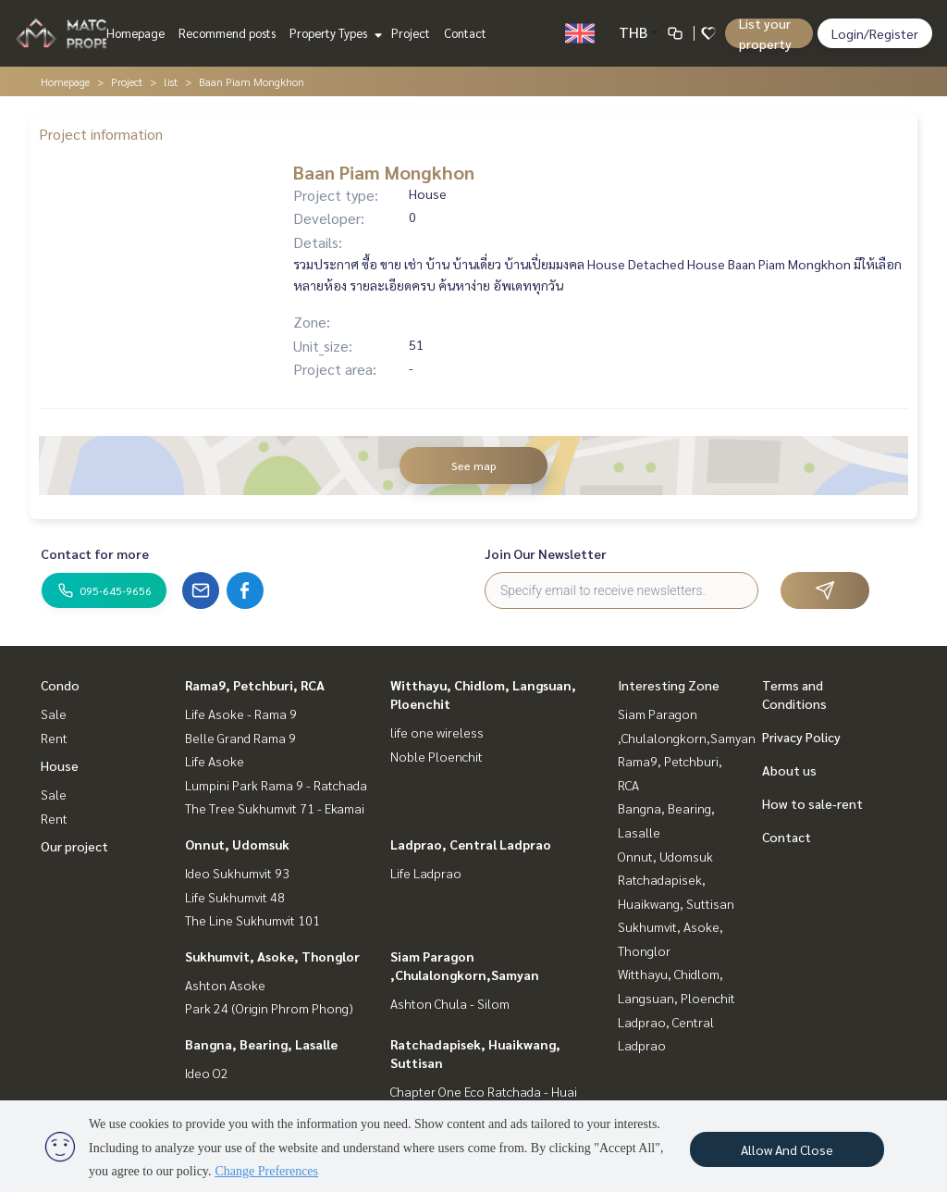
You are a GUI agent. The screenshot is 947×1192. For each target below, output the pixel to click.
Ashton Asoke (225, 984)
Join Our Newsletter (546, 553)
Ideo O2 (206, 1072)
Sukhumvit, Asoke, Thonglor (272, 956)
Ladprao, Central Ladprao (470, 844)
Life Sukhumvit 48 (235, 896)
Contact (465, 33)
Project (410, 33)
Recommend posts (227, 33)
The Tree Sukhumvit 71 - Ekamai (274, 808)
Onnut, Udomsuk (237, 844)
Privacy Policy (801, 736)
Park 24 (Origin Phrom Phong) (269, 1008)
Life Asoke (214, 760)
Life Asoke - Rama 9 (241, 713)
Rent (54, 737)
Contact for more (95, 553)
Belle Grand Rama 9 (240, 737)
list (171, 81)
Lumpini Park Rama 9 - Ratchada (276, 784)
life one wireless (437, 732)
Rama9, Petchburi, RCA (255, 685)
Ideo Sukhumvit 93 (237, 872)
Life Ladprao (425, 872)
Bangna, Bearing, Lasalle (261, 1044)
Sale (54, 713)
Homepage (135, 33)
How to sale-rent (812, 803)
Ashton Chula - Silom (450, 1003)
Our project (74, 846)
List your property (765, 33)
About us (789, 770)
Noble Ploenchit (436, 756)
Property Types (333, 33)
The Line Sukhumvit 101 (252, 920)
